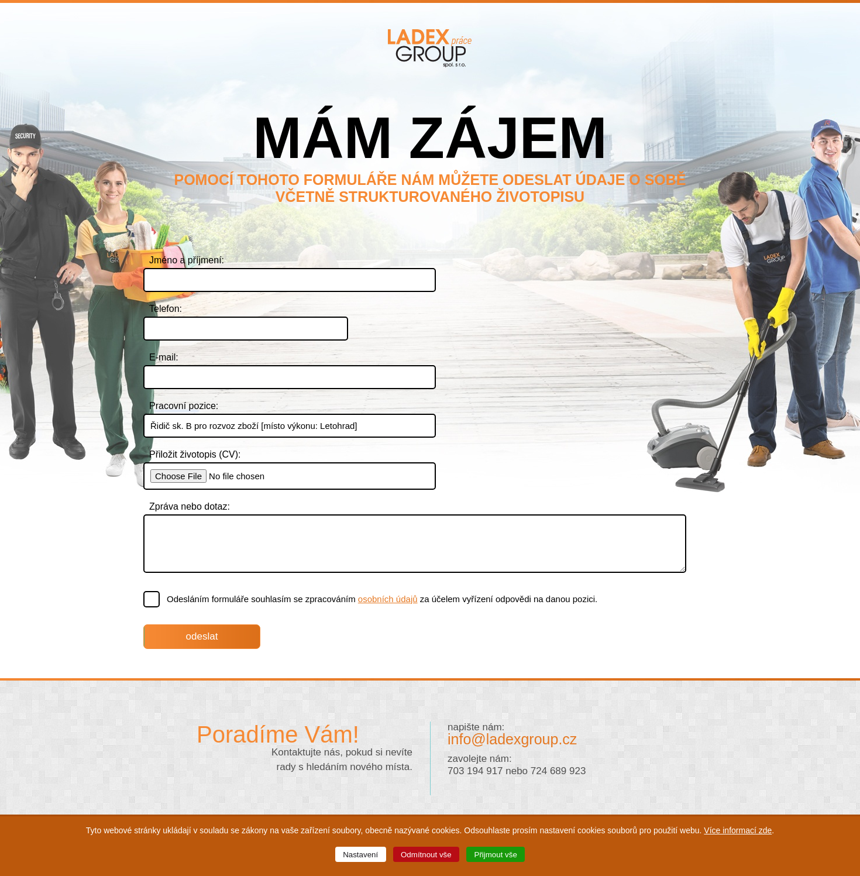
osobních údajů (388, 599)
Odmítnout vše (426, 854)
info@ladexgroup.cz (512, 739)
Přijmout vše (495, 854)
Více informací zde (738, 830)
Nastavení (360, 854)
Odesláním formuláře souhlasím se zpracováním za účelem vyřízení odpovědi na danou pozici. (371, 599)
